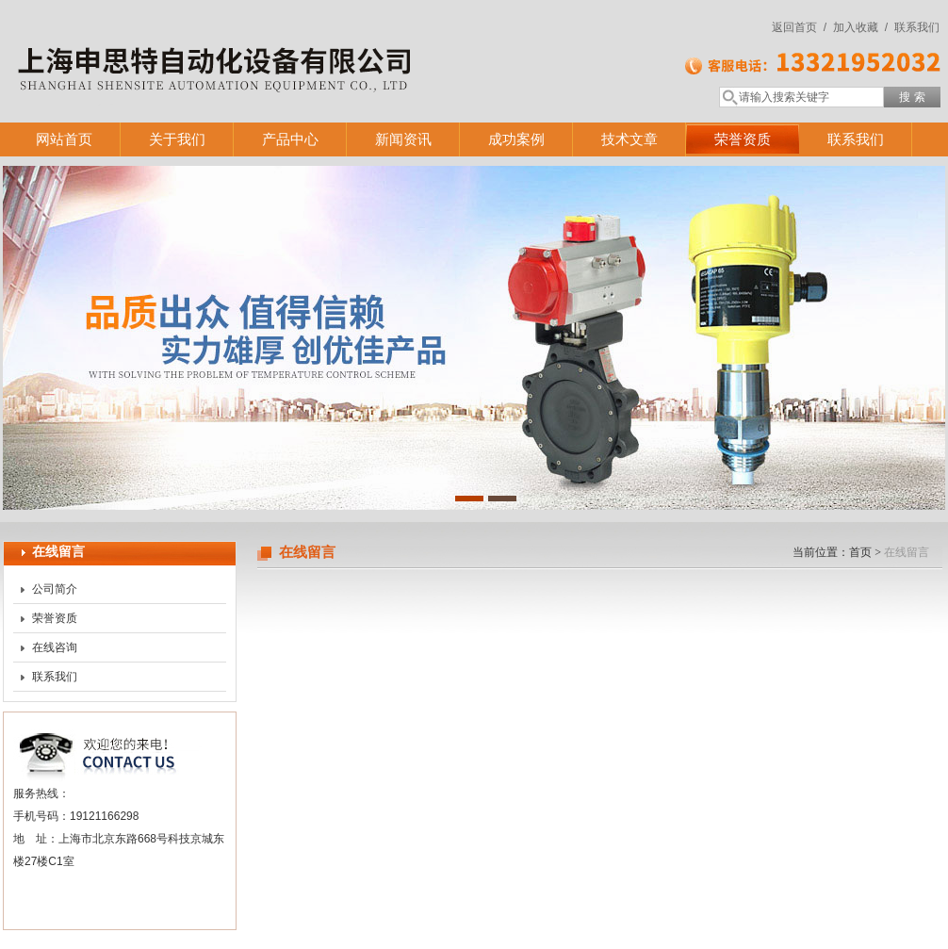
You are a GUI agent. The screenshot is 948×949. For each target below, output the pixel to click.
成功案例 (516, 139)
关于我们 (177, 139)
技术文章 (629, 139)
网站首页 (64, 139)
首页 (860, 552)
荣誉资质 (742, 139)
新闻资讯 (403, 139)
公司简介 (54, 589)
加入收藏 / (860, 27)
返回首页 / (799, 27)
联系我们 (917, 27)
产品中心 (290, 139)
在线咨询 (54, 647)
